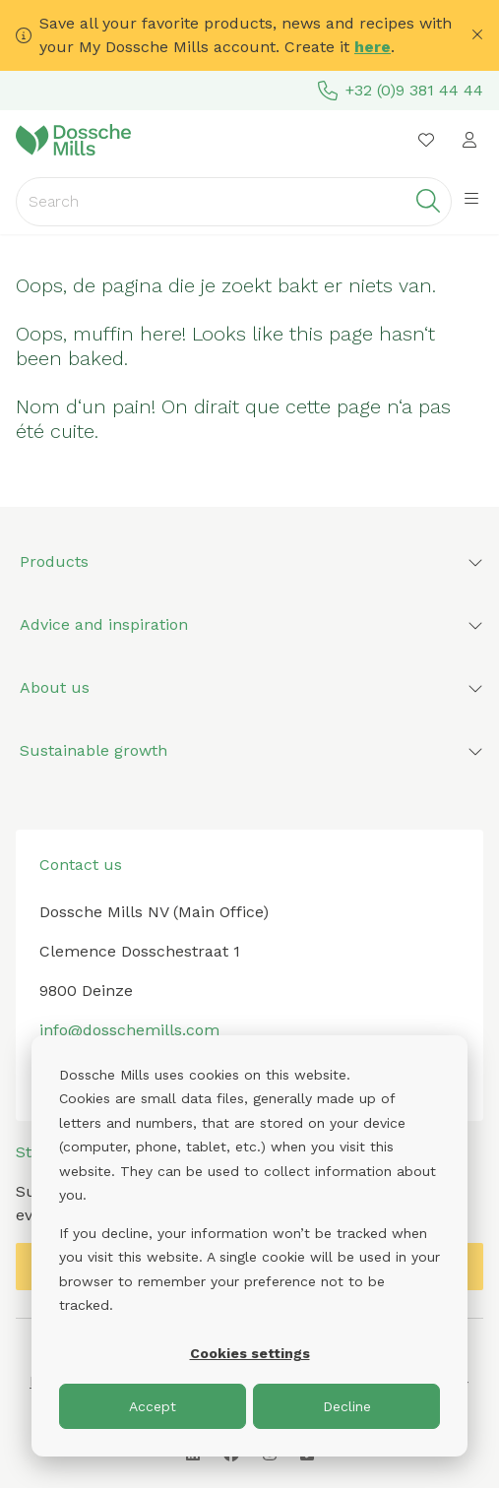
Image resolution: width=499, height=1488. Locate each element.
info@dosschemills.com (129, 1030)
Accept (152, 1406)
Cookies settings (250, 1353)
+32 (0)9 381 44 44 (400, 90)
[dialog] (249, 1246)
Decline (347, 1406)
